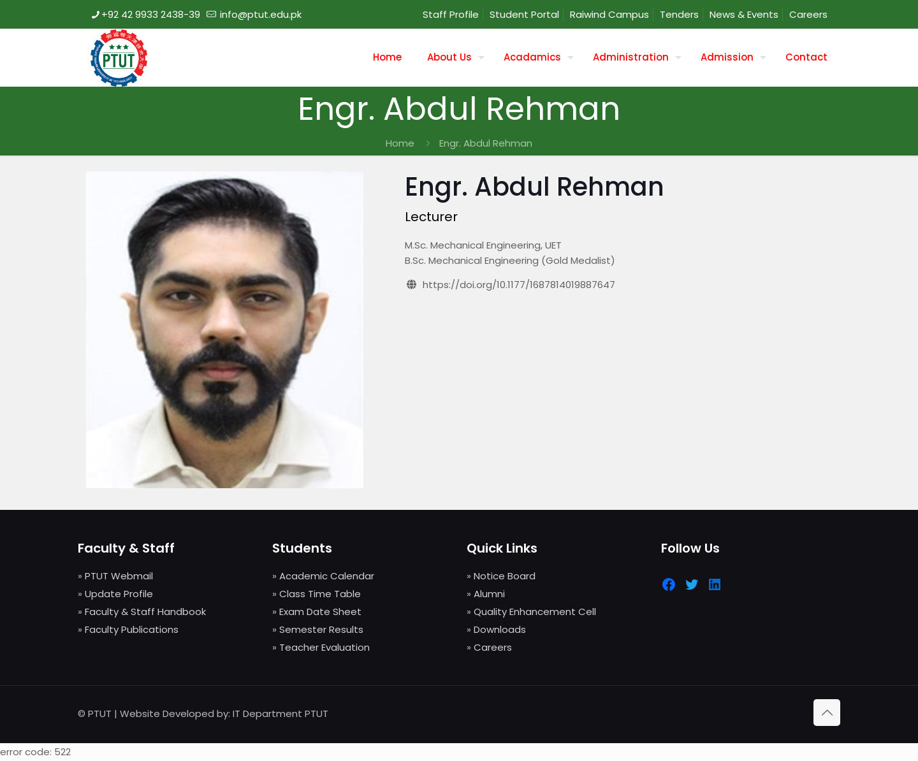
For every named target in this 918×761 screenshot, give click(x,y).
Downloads (500, 629)
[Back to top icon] (826, 712)
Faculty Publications (131, 629)
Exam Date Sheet (320, 611)
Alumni (489, 593)
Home (400, 143)
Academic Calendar (326, 576)
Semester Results (321, 629)
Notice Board (505, 576)
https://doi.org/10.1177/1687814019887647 (519, 284)
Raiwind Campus (609, 14)
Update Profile (119, 593)
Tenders (679, 14)
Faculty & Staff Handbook (145, 611)
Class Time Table (320, 593)
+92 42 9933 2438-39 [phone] (150, 14)
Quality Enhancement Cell (535, 611)
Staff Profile (451, 14)
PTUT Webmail (119, 576)
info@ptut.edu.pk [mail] (259, 14)
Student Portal (524, 14)
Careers (808, 14)
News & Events (744, 14)
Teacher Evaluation (324, 647)
